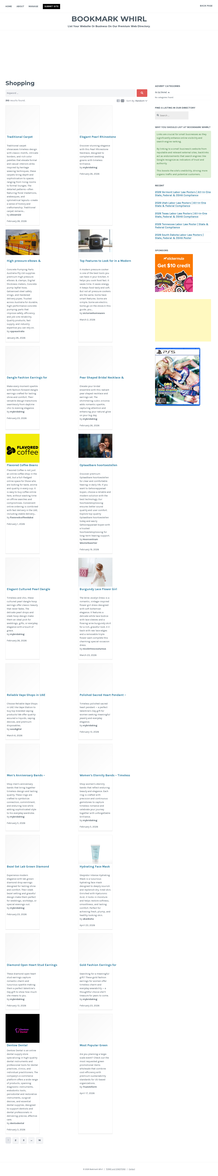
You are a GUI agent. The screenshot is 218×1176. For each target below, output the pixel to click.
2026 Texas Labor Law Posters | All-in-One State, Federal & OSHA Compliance (181, 215)
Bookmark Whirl (109, 18)
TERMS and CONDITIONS (116, 1169)
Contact (132, 1169)
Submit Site (51, 6)
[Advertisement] (109, 53)
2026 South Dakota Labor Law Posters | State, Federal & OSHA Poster (179, 236)
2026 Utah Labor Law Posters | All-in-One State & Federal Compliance (180, 204)
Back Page (206, 5)
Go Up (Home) (161, 92)
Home (8, 6)
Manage (33, 6)
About (20, 6)
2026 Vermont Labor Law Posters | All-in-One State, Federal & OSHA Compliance (183, 194)
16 (39, 1140)
